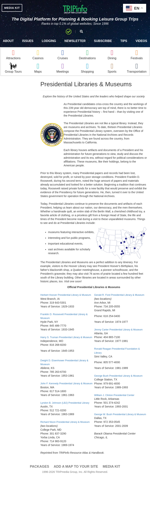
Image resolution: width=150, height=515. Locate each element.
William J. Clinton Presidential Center (116, 421)
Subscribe (103, 45)
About (8, 45)
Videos (141, 45)
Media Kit (111, 501)
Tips (123, 45)
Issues (28, 45)
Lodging (49, 45)
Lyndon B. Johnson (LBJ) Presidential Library (67, 429)
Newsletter (74, 45)
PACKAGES (39, 501)
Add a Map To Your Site (76, 501)
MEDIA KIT (17, 8)
